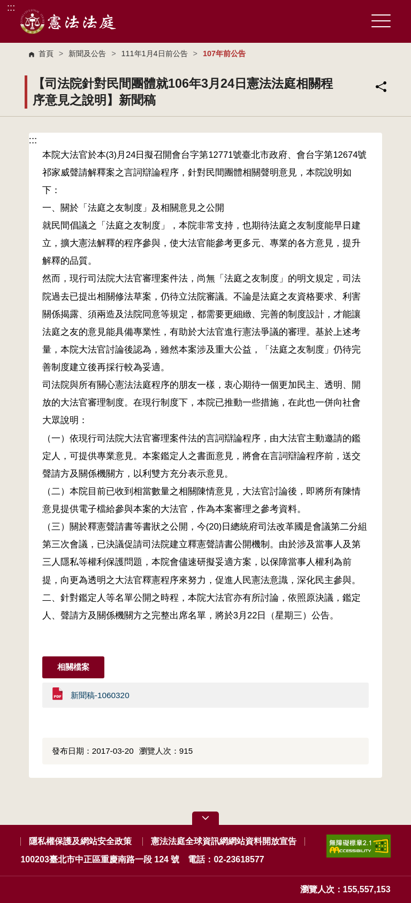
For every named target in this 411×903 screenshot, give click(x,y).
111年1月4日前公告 (154, 53)
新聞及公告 (87, 53)
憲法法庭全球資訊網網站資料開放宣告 (223, 841)
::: (11, 7)
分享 (381, 86)
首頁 (46, 53)
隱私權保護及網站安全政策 (80, 841)
